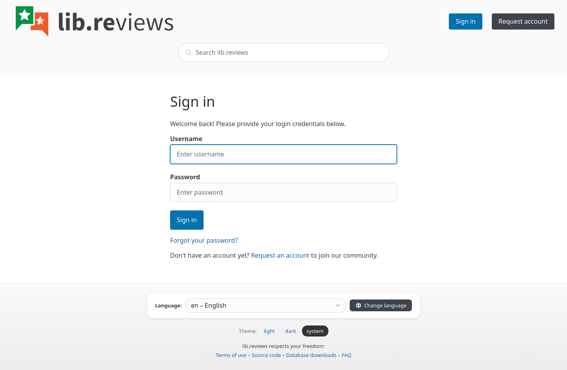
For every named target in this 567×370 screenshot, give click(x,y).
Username (283, 149)
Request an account (280, 255)
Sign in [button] (466, 21)
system (315, 331)
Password (283, 187)
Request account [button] (523, 21)
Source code (266, 355)
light (269, 331)
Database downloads (311, 355)
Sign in (187, 220)
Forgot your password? (204, 240)
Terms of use (231, 355)
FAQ (347, 355)
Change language (380, 305)
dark (290, 331)
